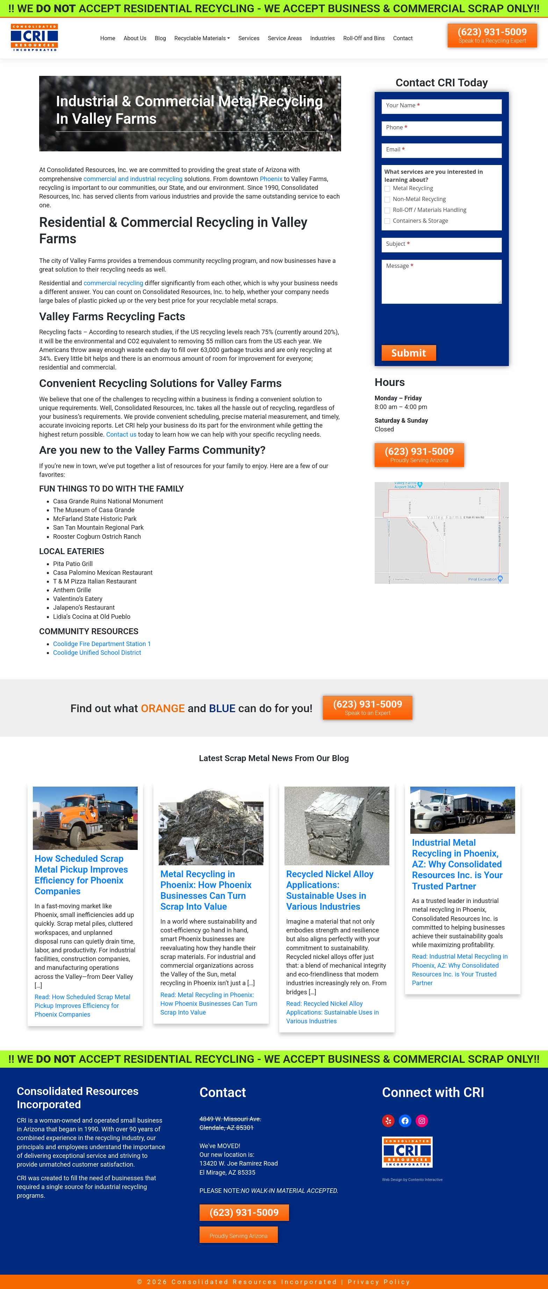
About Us (135, 38)
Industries (322, 38)
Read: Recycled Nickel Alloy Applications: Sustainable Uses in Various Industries (332, 1012)
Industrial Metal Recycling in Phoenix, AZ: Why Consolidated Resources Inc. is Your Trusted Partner (457, 864)
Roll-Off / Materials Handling (425, 210)
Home (107, 38)
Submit (408, 352)
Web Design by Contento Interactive (412, 1179)
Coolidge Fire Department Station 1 (102, 643)
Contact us (121, 434)
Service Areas (285, 38)
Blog (160, 38)
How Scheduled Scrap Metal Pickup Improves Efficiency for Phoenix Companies (81, 875)
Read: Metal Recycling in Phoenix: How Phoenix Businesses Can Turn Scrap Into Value (209, 1003)
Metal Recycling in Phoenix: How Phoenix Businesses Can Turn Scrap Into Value (206, 890)
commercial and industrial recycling (133, 178)
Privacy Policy (379, 1282)
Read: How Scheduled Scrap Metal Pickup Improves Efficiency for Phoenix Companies (82, 1005)
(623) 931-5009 (492, 35)
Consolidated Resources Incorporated (255, 1282)
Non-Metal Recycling (415, 199)
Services (248, 38)
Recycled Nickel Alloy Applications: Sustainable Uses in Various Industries (330, 890)
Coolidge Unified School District (97, 652)
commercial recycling (113, 283)
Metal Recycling (408, 188)
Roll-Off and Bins (364, 38)
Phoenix (271, 178)
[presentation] (435, 324)
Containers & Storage (416, 220)
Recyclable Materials (200, 38)
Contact (403, 38)
